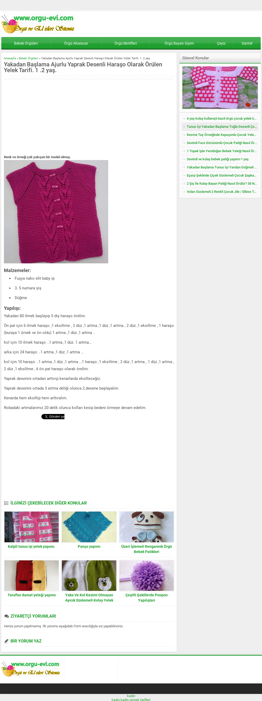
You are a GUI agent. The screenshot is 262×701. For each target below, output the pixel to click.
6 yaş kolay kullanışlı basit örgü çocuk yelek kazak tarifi (223, 118)
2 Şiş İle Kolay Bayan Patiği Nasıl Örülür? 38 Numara (223, 183)
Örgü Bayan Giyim (179, 43)
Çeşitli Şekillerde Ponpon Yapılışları (146, 597)
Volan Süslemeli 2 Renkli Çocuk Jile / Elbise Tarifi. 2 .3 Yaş (223, 192)
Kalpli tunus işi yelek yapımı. (31, 546)
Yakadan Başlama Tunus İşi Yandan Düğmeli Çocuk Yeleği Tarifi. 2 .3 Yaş (223, 167)
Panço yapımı (89, 546)
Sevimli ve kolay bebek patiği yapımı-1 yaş (218, 159)
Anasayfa (10, 58)
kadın (131, 696)
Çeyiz (221, 43)
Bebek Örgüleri (26, 43)
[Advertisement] (48, 117)
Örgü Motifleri (125, 43)
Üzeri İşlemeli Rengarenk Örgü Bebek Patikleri (146, 549)
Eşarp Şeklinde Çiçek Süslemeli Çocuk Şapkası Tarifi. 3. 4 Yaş (223, 175)
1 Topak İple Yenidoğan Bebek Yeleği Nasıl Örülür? (223, 151)
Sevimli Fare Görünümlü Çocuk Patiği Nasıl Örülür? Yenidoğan (223, 143)
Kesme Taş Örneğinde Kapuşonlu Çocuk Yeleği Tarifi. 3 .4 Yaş (223, 135)
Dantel (247, 43)
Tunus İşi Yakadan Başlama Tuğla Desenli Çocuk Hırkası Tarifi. (223, 127)
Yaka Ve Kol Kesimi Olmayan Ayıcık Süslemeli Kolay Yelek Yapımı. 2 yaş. (89, 600)
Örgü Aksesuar (76, 43)
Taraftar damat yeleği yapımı (32, 595)
